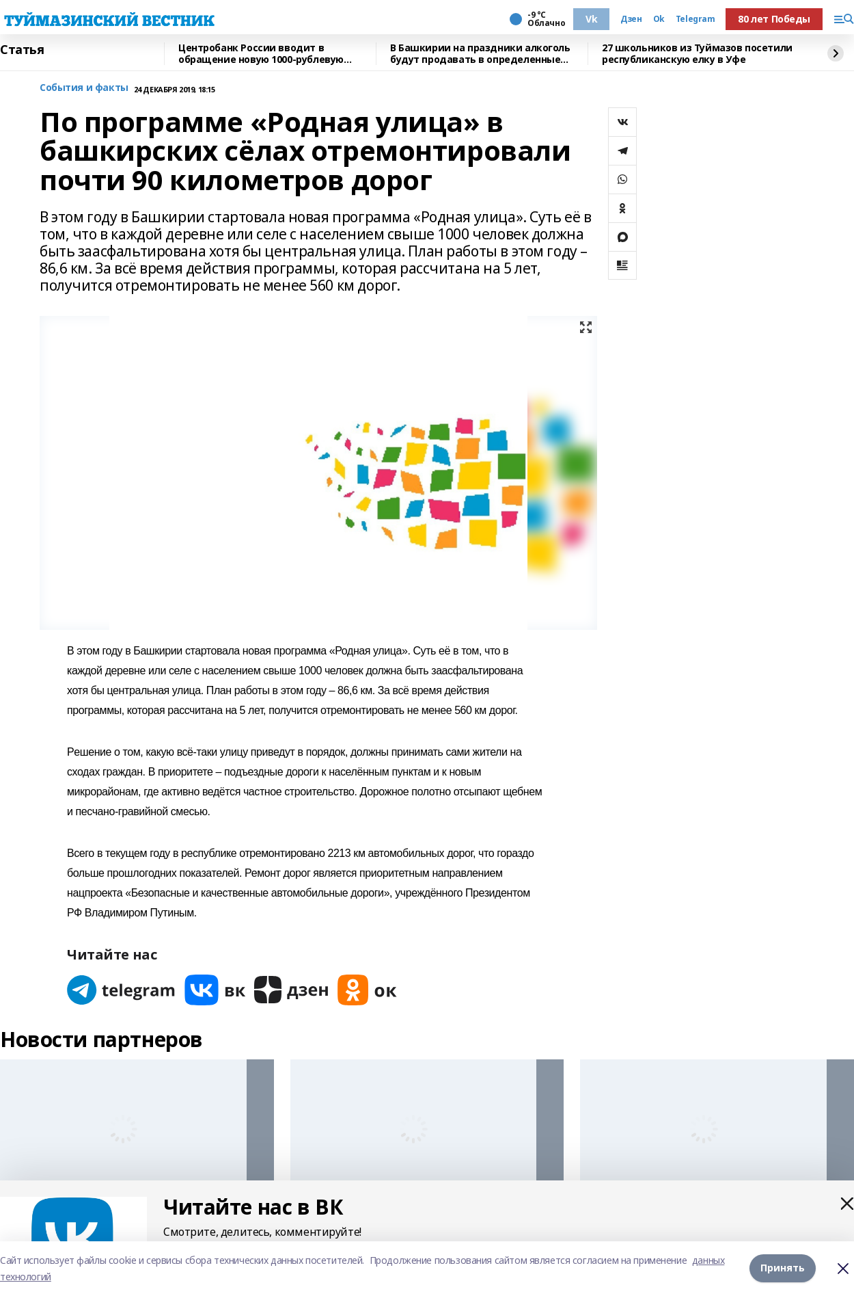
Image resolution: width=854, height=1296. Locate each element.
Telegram (695, 19)
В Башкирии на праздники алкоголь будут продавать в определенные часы (480, 53)
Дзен (631, 19)
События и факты (84, 88)
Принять (782, 1268)
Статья (22, 49)
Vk (591, 18)
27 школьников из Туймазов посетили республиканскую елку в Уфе (697, 53)
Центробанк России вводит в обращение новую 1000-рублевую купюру (261, 53)
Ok (659, 19)
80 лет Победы (774, 18)
